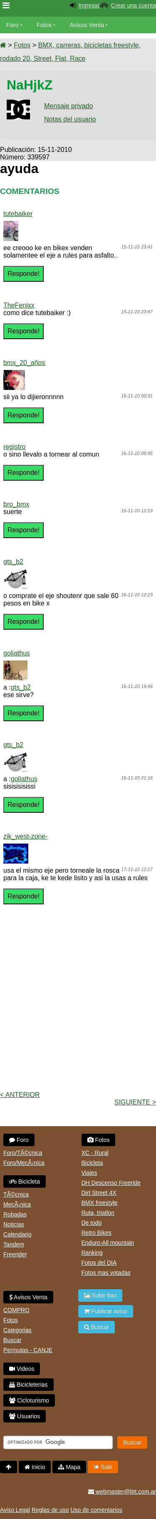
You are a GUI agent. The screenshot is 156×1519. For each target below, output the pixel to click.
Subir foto (100, 1295)
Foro (12, 25)
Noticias (13, 1224)
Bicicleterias (28, 1384)
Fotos (44, 25)
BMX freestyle (100, 1202)
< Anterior (20, 1094)
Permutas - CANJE (27, 1350)
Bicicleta (24, 1181)
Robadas (15, 1214)
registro (14, 446)
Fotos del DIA (99, 1262)
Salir (103, 1467)
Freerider (15, 1254)
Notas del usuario (70, 119)
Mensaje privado (68, 105)
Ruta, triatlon (98, 1212)
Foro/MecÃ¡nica (24, 1162)
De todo (92, 1222)
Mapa (69, 1467)
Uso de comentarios (96, 1510)
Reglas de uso (50, 1510)
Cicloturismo (29, 1400)
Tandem (13, 1244)
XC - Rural (95, 1152)
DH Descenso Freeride (111, 1182)
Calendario (17, 1234)
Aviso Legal (15, 1510)
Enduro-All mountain (108, 1242)
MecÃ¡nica (17, 1204)
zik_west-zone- (25, 836)
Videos (21, 1368)
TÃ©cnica (16, 1194)
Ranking (92, 1252)
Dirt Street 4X (99, 1192)
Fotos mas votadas (106, 1272)
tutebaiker (17, 213)
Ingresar (88, 5)
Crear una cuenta (133, 5)
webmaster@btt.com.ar (122, 1491)
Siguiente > (135, 1102)
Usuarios (24, 1416)
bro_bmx (16, 504)
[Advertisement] (78, 1006)
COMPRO (16, 1310)
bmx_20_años (24, 362)
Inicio (35, 1467)
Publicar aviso (105, 1311)
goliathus (16, 653)
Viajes (89, 1172)
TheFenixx (19, 305)
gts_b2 (13, 561)
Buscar (12, 1340)
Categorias (17, 1330)
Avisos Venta (87, 25)
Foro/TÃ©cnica (22, 1152)
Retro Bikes (96, 1232)
